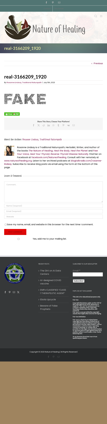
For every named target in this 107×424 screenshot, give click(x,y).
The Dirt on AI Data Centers (50, 272)
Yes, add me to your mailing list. (36, 238)
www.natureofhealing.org (18, 160)
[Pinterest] (9, 292)
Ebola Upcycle (48, 299)
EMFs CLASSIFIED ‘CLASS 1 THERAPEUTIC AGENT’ (53, 291)
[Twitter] (18, 292)
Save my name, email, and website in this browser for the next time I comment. (50, 224)
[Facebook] (5, 292)
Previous (98, 63)
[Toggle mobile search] (95, 16)
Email (76, 270)
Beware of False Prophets (49, 307)
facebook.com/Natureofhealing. (49, 157)
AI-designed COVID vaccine (50, 282)
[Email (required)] (53, 211)
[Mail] (14, 292)
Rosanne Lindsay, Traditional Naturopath (24, 82)
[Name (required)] (53, 206)
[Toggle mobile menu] (101, 16)
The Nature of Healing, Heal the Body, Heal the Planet (58, 150)
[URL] (53, 217)
